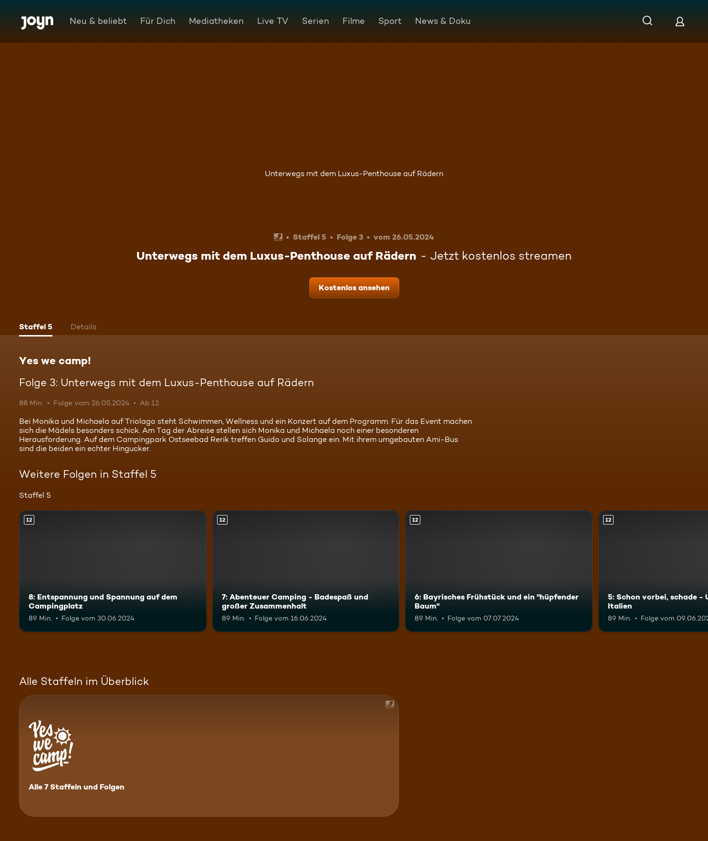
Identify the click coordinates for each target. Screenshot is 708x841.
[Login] (680, 21)
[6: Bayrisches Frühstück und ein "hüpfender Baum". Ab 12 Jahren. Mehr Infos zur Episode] (499, 571)
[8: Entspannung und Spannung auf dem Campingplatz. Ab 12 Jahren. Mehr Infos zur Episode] (113, 571)
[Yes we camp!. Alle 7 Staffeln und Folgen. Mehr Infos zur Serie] (209, 756)
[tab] (35, 327)
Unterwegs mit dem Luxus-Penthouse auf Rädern (354, 173)
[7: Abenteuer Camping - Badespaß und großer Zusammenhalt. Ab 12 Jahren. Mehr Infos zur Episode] (306, 571)
